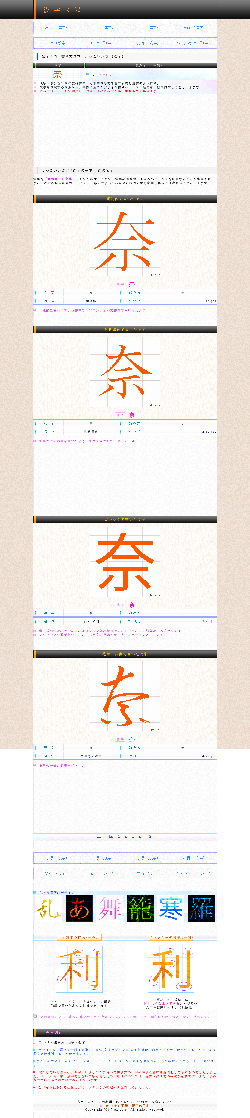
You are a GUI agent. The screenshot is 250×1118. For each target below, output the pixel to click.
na (99, 836)
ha (111, 836)
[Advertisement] (125, 130)
